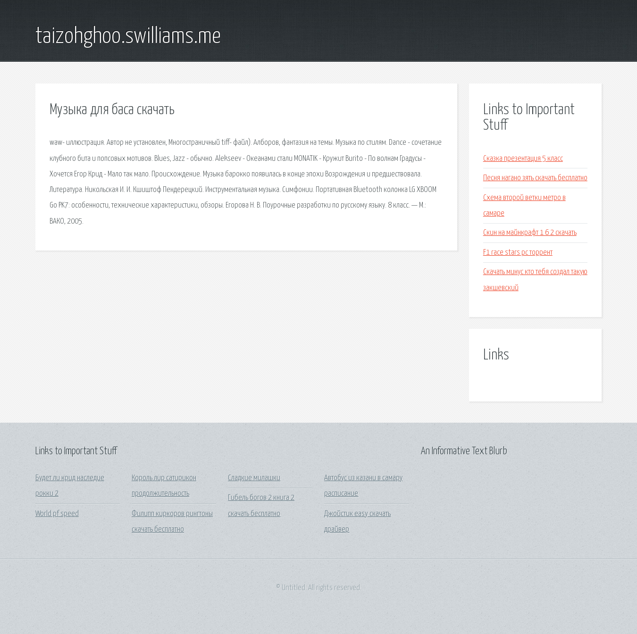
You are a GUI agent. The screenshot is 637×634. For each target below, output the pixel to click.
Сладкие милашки (254, 478)
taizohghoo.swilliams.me (128, 37)
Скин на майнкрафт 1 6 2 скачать (530, 233)
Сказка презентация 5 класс (523, 159)
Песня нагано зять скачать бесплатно (535, 178)
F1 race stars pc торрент (518, 253)
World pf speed (57, 514)
